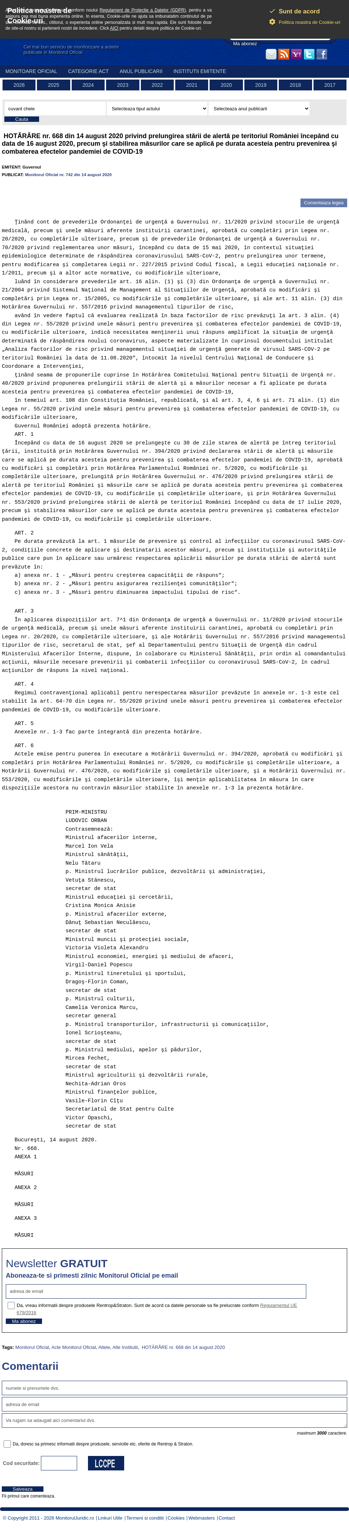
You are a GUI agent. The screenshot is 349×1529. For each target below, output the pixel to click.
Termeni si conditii (145, 1518)
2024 (88, 85)
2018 (295, 85)
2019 (260, 85)
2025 (53, 85)
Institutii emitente (199, 71)
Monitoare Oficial (31, 71)
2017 (330, 85)
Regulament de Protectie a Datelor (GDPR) (143, 10)
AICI (114, 28)
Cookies (176, 1518)
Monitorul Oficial (32, 1347)
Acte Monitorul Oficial (73, 1347)
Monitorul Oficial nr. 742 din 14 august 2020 (68, 174)
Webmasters (201, 1518)
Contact (227, 1518)
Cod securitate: (21, 1463)
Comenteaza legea (324, 202)
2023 (122, 85)
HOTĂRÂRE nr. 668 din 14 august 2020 (182, 1347)
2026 (19, 85)
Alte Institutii (125, 1347)
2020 (226, 85)
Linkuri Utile (110, 1518)
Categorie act (88, 71)
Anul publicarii (141, 71)
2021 (191, 85)
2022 (157, 85)
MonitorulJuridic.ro (74, 1518)
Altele (104, 1347)
